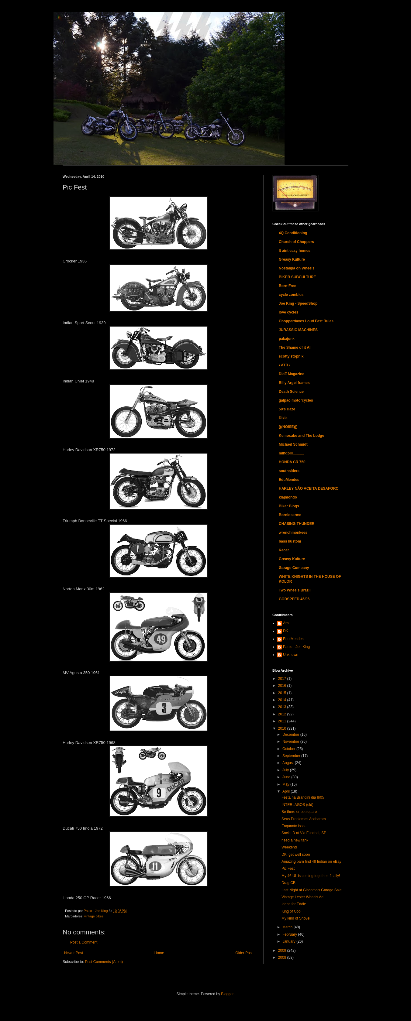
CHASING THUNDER (296, 524)
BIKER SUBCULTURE (297, 277)
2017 (282, 679)
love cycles (288, 312)
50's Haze (287, 409)
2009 (282, 950)
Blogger (227, 994)
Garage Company (294, 568)
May (286, 784)
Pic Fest (288, 868)
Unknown (290, 655)
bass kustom (290, 541)
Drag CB (288, 883)
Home (159, 953)
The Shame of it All (295, 347)
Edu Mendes (293, 639)
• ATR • (284, 365)
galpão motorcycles (296, 400)
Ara (286, 623)
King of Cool (291, 911)
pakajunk (287, 339)
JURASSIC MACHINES (298, 330)
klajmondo (288, 497)
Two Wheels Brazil (294, 590)
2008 (282, 957)
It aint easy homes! (295, 250)
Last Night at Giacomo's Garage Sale (311, 890)
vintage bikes (93, 916)
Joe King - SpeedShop (298, 303)
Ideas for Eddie (293, 904)
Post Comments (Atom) (104, 962)
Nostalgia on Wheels (296, 268)
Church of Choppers (296, 242)
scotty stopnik (291, 356)
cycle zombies (291, 295)
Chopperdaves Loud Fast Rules (306, 321)
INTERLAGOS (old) (297, 805)
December (291, 734)
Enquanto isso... (294, 826)
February (290, 934)
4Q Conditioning (293, 233)
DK (285, 631)
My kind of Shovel (295, 918)
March (288, 927)
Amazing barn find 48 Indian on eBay (311, 861)
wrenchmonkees (293, 532)
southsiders (289, 471)
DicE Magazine (291, 374)
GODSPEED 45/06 (294, 599)
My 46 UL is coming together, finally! (310, 876)
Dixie (283, 418)
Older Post (244, 953)
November (291, 741)
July (286, 770)
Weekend (289, 847)
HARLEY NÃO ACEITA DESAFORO (309, 488)
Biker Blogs (289, 506)
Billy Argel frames (294, 383)
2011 (282, 721)
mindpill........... (291, 453)
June (286, 777)
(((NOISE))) (288, 427)
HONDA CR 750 (292, 462)
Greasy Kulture (292, 259)
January (289, 941)
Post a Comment (83, 942)
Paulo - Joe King (296, 647)
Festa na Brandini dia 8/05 (302, 797)
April (286, 791)
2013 (282, 707)
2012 (282, 714)
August (288, 763)
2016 (282, 686)
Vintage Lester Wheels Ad (302, 897)
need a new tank (294, 840)
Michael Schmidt (293, 444)
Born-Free (287, 286)
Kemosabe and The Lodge (301, 435)
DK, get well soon (295, 854)
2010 (282, 728)
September (291, 756)
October (289, 749)
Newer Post (73, 953)
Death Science (291, 391)
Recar (284, 550)
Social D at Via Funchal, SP (303, 833)
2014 (282, 700)
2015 (282, 693)
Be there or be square (299, 812)
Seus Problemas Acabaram (303, 819)
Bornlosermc (290, 515)
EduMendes (289, 480)
